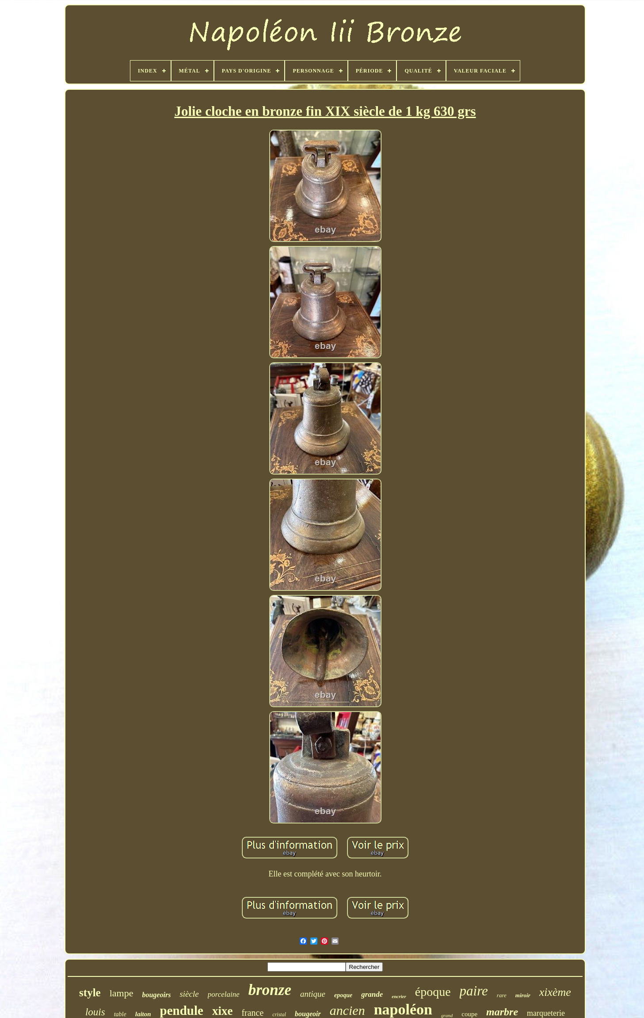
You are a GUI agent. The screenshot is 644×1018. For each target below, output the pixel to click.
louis (95, 1012)
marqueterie (546, 1013)
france (252, 1013)
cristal (279, 1014)
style (90, 993)
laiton (143, 1014)
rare (502, 995)
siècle (188, 994)
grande (372, 994)
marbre (502, 1012)
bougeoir (308, 1014)
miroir (522, 995)
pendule (181, 1010)
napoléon (403, 1009)
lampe (121, 993)
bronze (269, 990)
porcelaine (224, 994)
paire (474, 991)
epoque (343, 995)
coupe (469, 1014)
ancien (347, 1010)
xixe (222, 1011)
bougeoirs (156, 995)
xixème (555, 992)
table (120, 1014)
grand (447, 1015)
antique (312, 994)
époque (433, 992)
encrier (399, 996)
